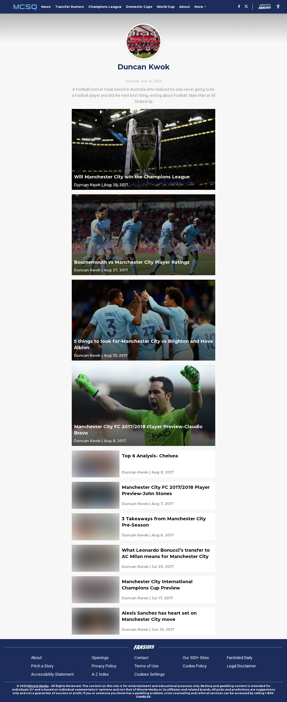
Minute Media (38, 686)
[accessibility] (278, 6)
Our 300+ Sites (196, 657)
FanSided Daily (239, 657)
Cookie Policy (195, 666)
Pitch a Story (42, 666)
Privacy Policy (104, 666)
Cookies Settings (149, 674)
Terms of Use (146, 666)
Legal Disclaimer (241, 666)
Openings (100, 657)
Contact (141, 657)
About (36, 657)
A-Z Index (100, 674)
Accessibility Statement (52, 674)
